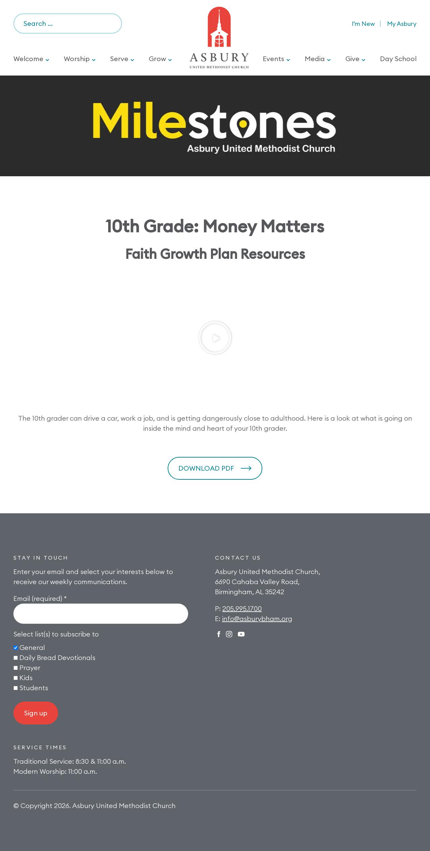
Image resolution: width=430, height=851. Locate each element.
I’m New (363, 24)
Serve (119, 58)
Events (273, 58)
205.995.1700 (242, 608)
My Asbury (402, 24)
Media (315, 58)
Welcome (28, 58)
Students (33, 687)
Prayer (29, 667)
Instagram (229, 634)
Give (352, 58)
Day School (398, 58)
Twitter (241, 634)
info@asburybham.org (257, 618)
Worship (77, 58)
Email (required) (40, 598)
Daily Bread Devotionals (57, 657)
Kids (26, 677)
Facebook (218, 634)
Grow (157, 58)
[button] (215, 337)
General (32, 647)
